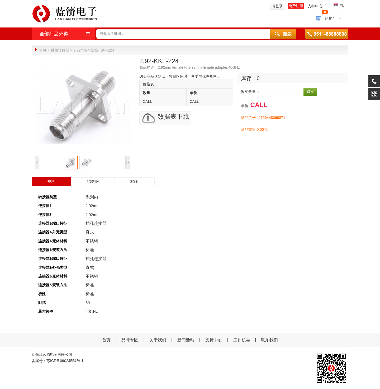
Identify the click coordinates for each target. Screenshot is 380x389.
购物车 (329, 18)
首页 (42, 50)
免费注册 (295, 6)
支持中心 (213, 339)
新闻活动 (186, 339)
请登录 (277, 6)
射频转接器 (60, 50)
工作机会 (241, 339)
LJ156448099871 (271, 117)
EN (339, 6)
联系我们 (269, 339)
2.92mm (80, 50)
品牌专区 (129, 339)
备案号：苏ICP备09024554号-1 (57, 360)
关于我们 (157, 339)
